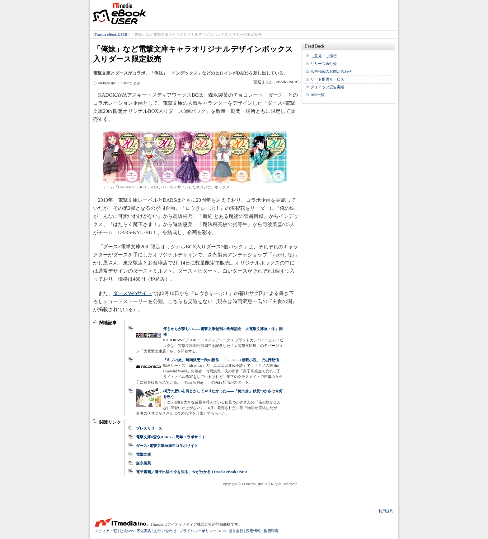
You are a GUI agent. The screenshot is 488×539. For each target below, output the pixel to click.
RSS (222, 531)
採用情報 (253, 531)
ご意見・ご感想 (324, 56)
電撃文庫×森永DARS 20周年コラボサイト (170, 437)
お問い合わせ (165, 531)
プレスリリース (149, 428)
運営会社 (235, 531)
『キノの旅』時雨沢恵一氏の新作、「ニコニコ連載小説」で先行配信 (221, 360)
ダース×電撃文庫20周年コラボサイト (167, 446)
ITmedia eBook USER (119, 13)
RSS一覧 (318, 95)
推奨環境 (271, 531)
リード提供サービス (327, 79)
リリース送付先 (324, 64)
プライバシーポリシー (198, 531)
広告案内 (144, 531)
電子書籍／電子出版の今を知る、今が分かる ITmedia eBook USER (191, 472)
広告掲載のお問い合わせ (331, 71)
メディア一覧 (106, 531)
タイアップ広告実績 (327, 87)
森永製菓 (143, 463)
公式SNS (127, 531)
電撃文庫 (143, 454)
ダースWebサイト (132, 293)
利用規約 (385, 511)
